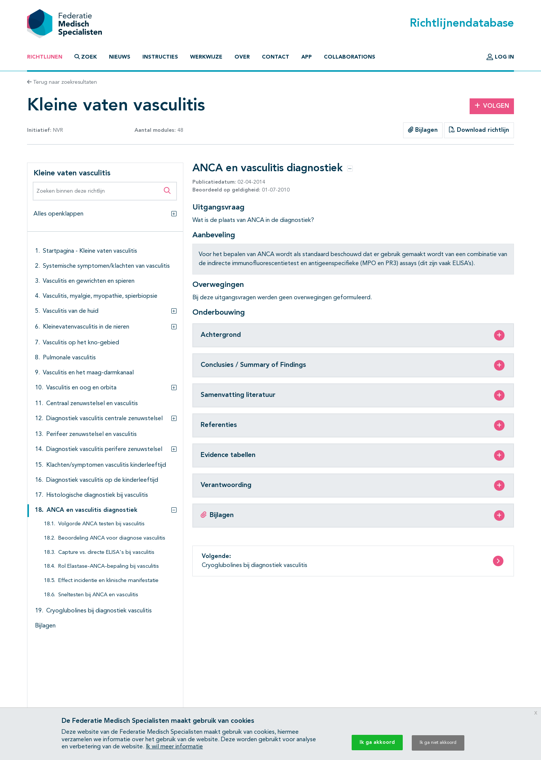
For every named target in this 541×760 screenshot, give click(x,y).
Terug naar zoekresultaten (62, 82)
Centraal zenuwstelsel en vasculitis (92, 404)
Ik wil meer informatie (174, 747)
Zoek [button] (85, 57)
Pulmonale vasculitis (69, 358)
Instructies (160, 57)
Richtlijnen (44, 57)
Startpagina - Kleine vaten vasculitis (90, 251)
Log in (500, 57)
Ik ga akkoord (377, 742)
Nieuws (119, 57)
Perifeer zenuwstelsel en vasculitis (91, 434)
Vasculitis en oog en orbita (81, 388)
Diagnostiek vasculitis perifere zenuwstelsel (104, 449)
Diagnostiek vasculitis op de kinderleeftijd (102, 480)
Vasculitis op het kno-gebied (81, 343)
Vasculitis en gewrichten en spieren (88, 281)
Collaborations (349, 57)
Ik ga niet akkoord (438, 742)
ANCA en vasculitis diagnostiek (92, 510)
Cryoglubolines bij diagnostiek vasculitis (99, 611)
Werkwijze (206, 57)
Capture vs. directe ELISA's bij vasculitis (106, 552)
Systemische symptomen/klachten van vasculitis (106, 266)
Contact (275, 57)
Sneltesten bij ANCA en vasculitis (98, 595)
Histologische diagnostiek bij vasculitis (97, 495)
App (306, 57)
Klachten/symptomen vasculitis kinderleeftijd (106, 465)
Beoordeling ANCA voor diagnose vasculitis (111, 538)
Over (242, 57)
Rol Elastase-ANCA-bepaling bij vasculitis (108, 566)
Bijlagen (423, 130)
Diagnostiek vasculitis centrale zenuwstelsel (104, 419)
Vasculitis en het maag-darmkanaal (88, 373)
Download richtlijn (479, 130)
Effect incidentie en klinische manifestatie (108, 581)
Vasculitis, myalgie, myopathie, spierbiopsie (100, 296)
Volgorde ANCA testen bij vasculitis (101, 524)
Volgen (492, 106)
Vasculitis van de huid (70, 311)
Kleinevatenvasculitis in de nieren (86, 327)
